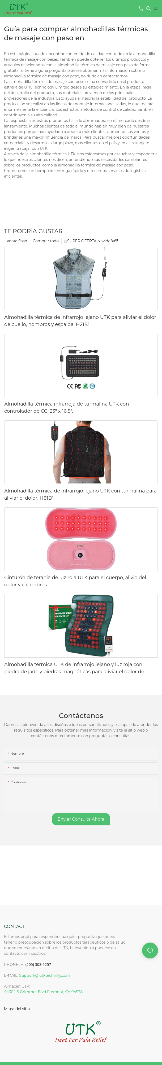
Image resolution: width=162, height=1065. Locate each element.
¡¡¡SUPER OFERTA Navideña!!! (91, 241)
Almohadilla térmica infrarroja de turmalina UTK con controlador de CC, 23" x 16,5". (66, 407)
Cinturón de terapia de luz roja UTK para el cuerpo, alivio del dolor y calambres (75, 581)
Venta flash (17, 241)
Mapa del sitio (17, 1008)
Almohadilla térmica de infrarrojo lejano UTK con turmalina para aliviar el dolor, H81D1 (80, 494)
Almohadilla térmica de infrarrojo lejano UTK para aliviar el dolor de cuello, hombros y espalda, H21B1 (80, 320)
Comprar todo (46, 241)
